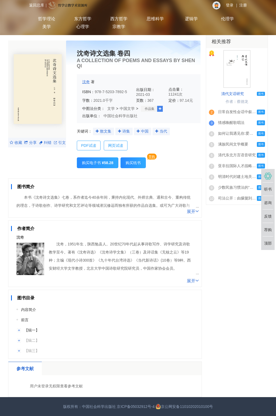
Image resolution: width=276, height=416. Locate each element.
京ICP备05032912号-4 (135, 406)
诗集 (126, 131)
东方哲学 (82, 18)
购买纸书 (133, 163)
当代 (163, 131)
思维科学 (155, 18)
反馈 (268, 216)
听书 (268, 189)
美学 (46, 26)
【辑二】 (31, 340)
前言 (25, 320)
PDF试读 (88, 145)
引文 (60, 142)
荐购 (152, 156)
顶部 (268, 243)
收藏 (16, 142)
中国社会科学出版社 (120, 116)
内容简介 (28, 309)
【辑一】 (31, 330)
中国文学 (127, 108)
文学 (111, 108)
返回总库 (36, 5)
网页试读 (115, 145)
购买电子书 (97, 163)
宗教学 (118, 26)
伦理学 (227, 18)
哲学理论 (46, 18)
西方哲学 (118, 18)
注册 (243, 5)
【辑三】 (31, 351)
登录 (229, 5)
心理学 (82, 26)
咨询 (268, 203)
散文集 (105, 131)
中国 (145, 131)
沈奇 (86, 82)
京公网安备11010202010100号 (184, 406)
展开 (193, 211)
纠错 (45, 142)
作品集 (149, 109)
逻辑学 (191, 18)
